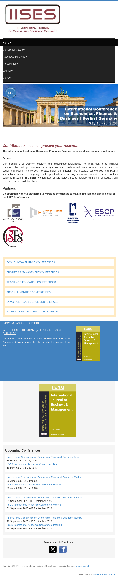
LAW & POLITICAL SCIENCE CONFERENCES (32, 301)
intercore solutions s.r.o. (104, 574)
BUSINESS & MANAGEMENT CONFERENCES (32, 272)
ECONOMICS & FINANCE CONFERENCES (30, 262)
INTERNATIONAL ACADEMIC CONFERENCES (32, 311)
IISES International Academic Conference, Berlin (33, 464)
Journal (8, 70)
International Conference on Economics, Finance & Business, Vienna (44, 497)
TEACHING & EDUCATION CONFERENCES (31, 282)
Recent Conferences (15, 56)
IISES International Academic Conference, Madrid (34, 484)
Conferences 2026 (14, 49)
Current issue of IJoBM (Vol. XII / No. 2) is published (32, 331)
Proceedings (10, 63)
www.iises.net (82, 566)
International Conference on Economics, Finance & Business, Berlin (43, 457)
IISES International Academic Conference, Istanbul (34, 525)
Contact (7, 77)
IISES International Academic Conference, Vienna (34, 504)
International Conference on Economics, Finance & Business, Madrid (44, 477)
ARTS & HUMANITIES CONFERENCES (28, 292)
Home (7, 42)
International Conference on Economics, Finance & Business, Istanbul (44, 517)
